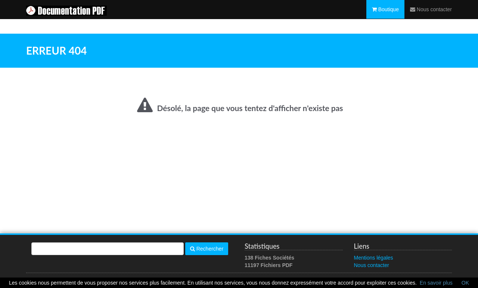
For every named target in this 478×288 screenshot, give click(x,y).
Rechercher (206, 249)
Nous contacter (431, 17)
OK (465, 283)
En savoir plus (436, 283)
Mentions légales (373, 258)
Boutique (385, 17)
